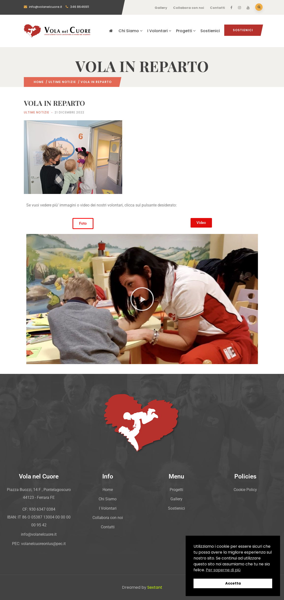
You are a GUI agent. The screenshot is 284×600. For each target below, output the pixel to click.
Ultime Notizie (62, 82)
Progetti (185, 31)
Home (39, 82)
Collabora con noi (188, 7)
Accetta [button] (233, 583)
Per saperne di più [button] (223, 570)
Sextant (154, 587)
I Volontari (159, 31)
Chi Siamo (130, 31)
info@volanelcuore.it (43, 6)
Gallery (161, 7)
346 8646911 (77, 6)
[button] (142, 299)
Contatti (217, 7)
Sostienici (210, 31)
